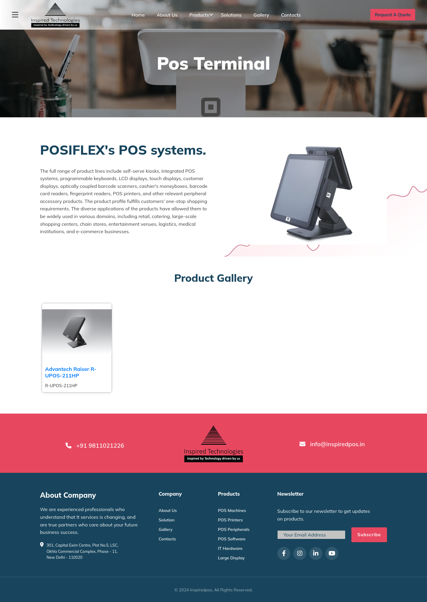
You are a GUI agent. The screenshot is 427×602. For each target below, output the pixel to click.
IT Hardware (230, 548)
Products (199, 15)
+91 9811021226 (100, 445)
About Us (167, 15)
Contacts (291, 15)
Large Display (231, 558)
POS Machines (232, 510)
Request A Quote (393, 14)
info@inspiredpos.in (337, 444)
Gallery (261, 15)
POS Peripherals (234, 529)
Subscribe (369, 534)
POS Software (232, 539)
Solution (167, 520)
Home (138, 15)
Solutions (231, 15)
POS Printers (230, 520)
